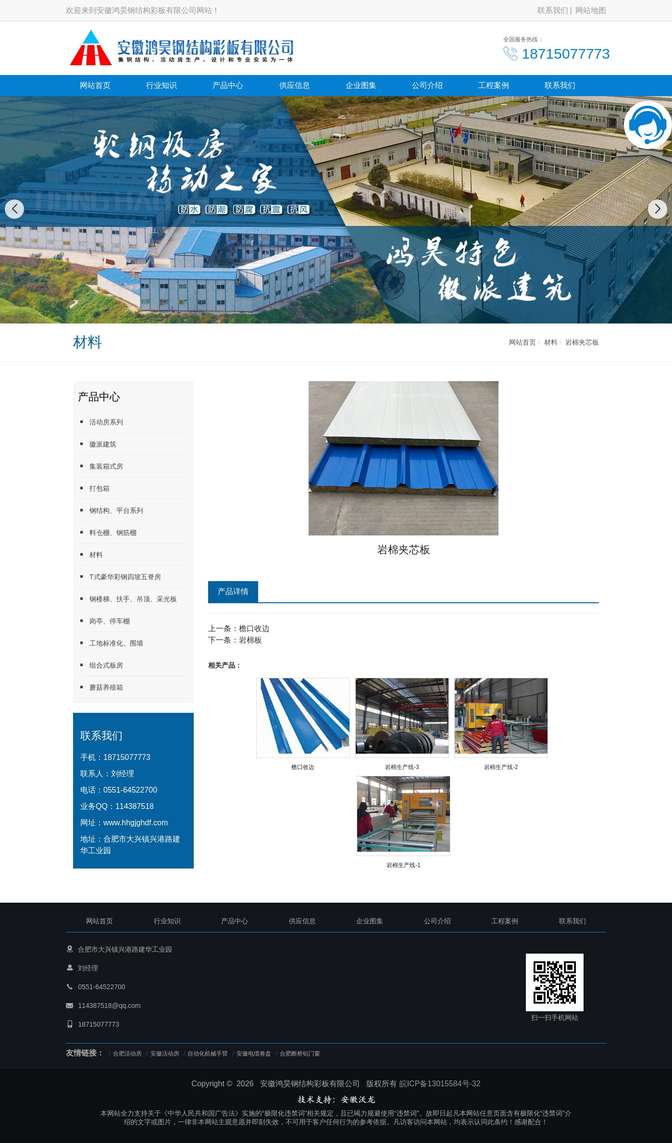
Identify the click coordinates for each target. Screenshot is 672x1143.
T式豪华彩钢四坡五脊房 (119, 576)
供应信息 (294, 85)
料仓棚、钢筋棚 (107, 532)
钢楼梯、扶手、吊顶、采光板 (127, 599)
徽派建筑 (97, 444)
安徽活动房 (164, 1053)
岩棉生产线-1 (403, 865)
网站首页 (95, 85)
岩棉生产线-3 (402, 767)
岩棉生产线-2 (501, 767)
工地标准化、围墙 (110, 643)
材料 (551, 342)
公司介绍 (427, 85)
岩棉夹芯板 (582, 342)
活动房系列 (100, 422)
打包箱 (94, 488)
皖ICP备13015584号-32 (440, 1084)
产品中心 (227, 85)
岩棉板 (250, 640)
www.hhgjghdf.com (135, 823)
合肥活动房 (127, 1053)
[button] (325, 313)
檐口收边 (254, 628)
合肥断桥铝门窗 (300, 1053)
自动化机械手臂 (207, 1053)
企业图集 (361, 85)
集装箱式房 (100, 466)
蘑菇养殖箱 (100, 687)
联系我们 (552, 10)
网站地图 (590, 10)
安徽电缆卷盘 (253, 1053)
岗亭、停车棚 (104, 621)
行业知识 (161, 85)
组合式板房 (100, 665)
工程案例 (493, 85)
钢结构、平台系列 (110, 510)
